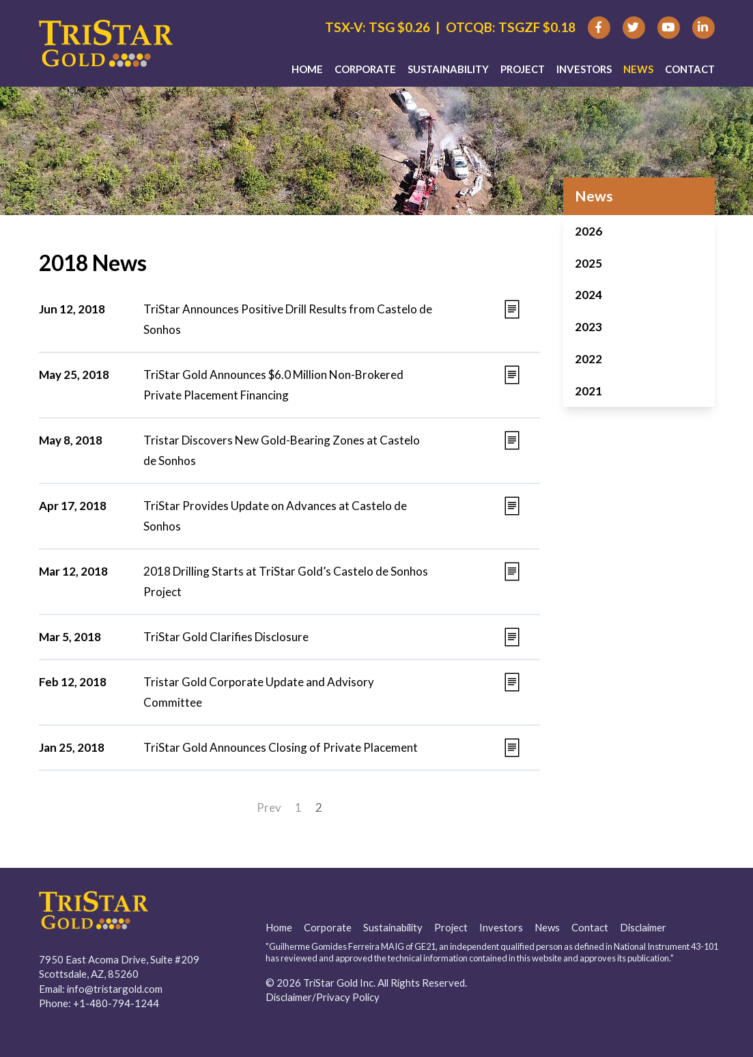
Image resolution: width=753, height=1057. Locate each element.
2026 (588, 231)
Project (522, 69)
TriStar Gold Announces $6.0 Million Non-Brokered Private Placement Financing (273, 384)
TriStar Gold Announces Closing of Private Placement (280, 747)
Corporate (365, 69)
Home (307, 69)
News (638, 69)
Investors (584, 69)
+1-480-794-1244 (116, 1003)
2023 (588, 327)
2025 (588, 263)
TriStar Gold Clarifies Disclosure (226, 637)
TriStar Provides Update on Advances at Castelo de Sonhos (275, 515)
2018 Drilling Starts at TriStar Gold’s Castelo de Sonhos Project (285, 581)
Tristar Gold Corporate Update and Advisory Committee (258, 692)
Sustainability (448, 69)
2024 (588, 294)
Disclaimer (643, 927)
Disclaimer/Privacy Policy (323, 997)
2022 (588, 359)
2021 (588, 391)
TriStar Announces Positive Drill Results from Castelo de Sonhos (287, 319)
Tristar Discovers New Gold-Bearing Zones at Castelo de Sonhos (281, 450)
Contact (690, 69)
